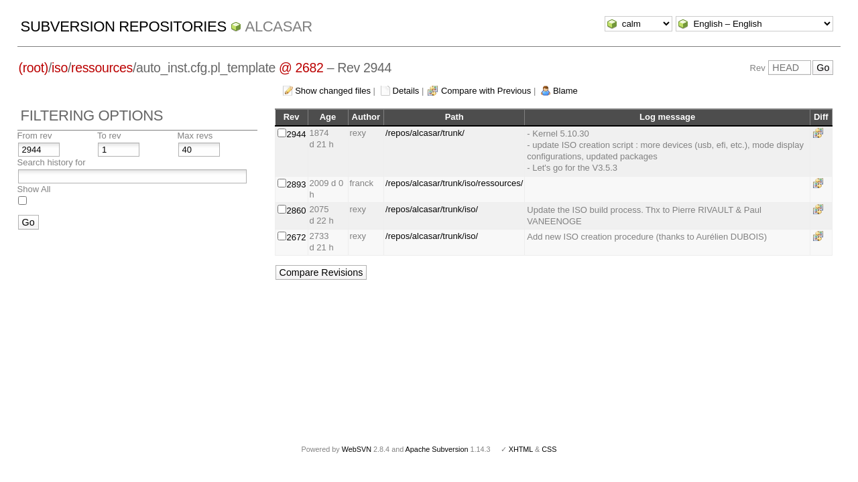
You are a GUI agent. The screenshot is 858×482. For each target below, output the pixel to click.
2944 (296, 134)
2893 (296, 184)
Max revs (195, 136)
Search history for (51, 162)
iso (60, 67)
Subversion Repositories (124, 26)
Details (406, 91)
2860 (296, 211)
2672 (296, 237)
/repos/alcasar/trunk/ (425, 133)
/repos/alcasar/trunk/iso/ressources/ (454, 183)
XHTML (521, 449)
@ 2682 (301, 67)
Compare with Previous (486, 91)
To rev (109, 136)
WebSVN (356, 449)
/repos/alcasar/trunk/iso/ (431, 209)
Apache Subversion (437, 449)
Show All (34, 189)
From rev (34, 136)
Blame (565, 91)
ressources (102, 67)
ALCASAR (278, 26)
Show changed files (333, 91)
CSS (549, 449)
